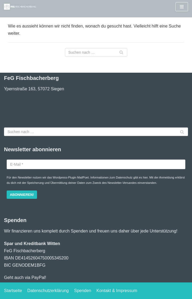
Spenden (82, 290)
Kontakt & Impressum (116, 290)
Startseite (13, 290)
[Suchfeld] (96, 52)
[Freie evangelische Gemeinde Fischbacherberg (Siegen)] (20, 7)
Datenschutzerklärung (48, 290)
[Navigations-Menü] (181, 6)
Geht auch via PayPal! (25, 277)
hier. (146, 177)
